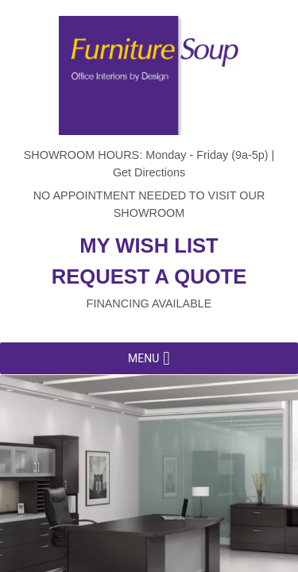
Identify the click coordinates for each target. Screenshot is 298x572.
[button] (143, 358)
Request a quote (149, 276)
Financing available (149, 303)
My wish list (148, 245)
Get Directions (149, 172)
